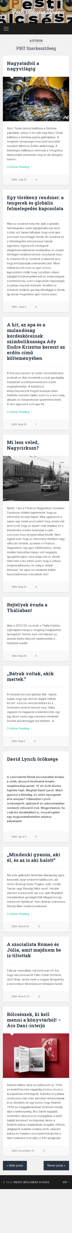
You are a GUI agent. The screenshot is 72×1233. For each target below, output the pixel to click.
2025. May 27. (19, 586)
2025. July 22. (19, 179)
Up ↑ (66, 1182)
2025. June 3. (19, 306)
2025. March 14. (21, 996)
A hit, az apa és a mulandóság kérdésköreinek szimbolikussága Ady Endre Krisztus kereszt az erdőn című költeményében (36, 341)
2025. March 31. (21, 926)
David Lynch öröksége (32, 759)
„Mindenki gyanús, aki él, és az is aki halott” (33, 857)
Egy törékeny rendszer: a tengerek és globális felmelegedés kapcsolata (35, 203)
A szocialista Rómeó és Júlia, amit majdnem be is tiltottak (34, 950)
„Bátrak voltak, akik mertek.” (30, 676)
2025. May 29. (19, 424)
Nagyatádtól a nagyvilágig (23, 66)
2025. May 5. (19, 741)
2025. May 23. (19, 655)
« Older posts (15, 1165)
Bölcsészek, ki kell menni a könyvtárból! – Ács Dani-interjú (34, 1020)
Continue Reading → (20, 167)
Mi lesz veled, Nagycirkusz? (23, 445)
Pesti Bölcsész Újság (36, 11)
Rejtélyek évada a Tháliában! (27, 607)
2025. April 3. (19, 836)
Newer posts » (56, 1165)
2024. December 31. (23, 1150)
